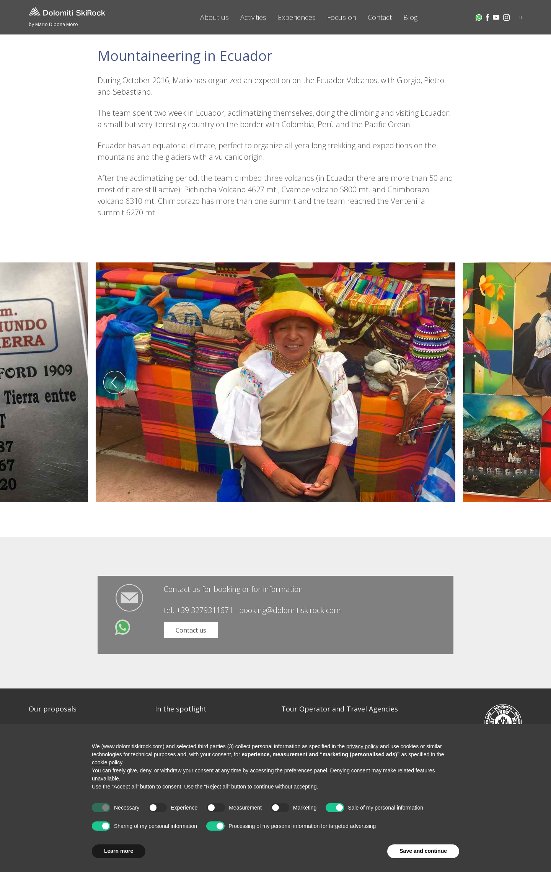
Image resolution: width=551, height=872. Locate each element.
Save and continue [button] (423, 851)
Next (436, 382)
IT (520, 17)
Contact (380, 17)
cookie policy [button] (107, 762)
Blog (410, 17)
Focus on (341, 17)
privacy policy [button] (362, 746)
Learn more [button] (118, 851)
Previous (114, 382)
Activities (253, 17)
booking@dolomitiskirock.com (290, 610)
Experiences (297, 17)
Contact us (191, 630)
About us (214, 17)
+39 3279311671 (204, 610)
